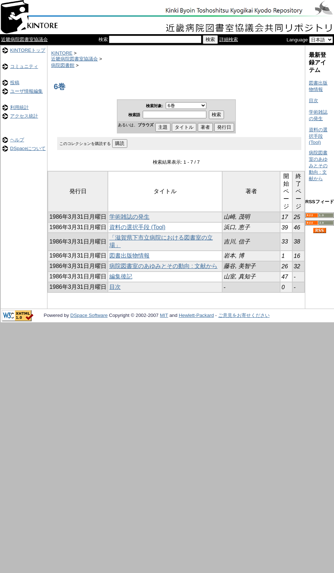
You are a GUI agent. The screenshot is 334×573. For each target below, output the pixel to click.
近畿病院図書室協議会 (24, 39)
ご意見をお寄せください (244, 315)
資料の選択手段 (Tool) (137, 227)
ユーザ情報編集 (26, 91)
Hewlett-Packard (196, 315)
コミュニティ (24, 66)
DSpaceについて (28, 148)
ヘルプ (17, 139)
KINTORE (61, 53)
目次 (115, 287)
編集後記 (120, 276)
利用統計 (19, 107)
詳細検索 (228, 39)
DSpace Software (89, 315)
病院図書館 (62, 65)
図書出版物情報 (129, 256)
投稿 (14, 82)
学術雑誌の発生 (129, 217)
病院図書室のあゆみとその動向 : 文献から (163, 266)
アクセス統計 (24, 116)
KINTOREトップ (27, 50)
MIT (164, 315)
